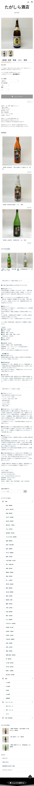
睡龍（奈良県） (9, 603)
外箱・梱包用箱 (8, 718)
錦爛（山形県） (9, 556)
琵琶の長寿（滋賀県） (11, 655)
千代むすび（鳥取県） (11, 623)
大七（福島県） (9, 619)
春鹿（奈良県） (9, 651)
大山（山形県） (9, 529)
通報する (30, 101)
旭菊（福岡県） (9, 505)
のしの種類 (3, 78)
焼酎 (6, 678)
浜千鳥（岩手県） (10, 666)
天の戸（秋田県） (10, 517)
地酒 (6, 501)
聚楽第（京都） (9, 599)
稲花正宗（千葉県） (10, 525)
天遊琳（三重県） (10, 631)
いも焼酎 (8, 682)
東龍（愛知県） (9, 513)
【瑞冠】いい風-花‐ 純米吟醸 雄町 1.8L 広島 (9, 269)
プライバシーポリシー (7, 770)
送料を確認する (16, 74)
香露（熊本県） (9, 568)
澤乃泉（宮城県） (10, 584)
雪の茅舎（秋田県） (10, 674)
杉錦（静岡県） (9, 611)
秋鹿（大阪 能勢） (10, 544)
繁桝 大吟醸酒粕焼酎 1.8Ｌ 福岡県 (24, 269)
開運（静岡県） (9, 540)
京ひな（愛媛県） (10, 552)
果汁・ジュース (9, 710)
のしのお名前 (4, 83)
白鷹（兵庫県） (9, 643)
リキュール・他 (8, 702)
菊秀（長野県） (9, 548)
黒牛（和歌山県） (10, 564)
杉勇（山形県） (9, 607)
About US (4, 758)
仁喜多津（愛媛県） (10, 639)
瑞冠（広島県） (9, 615)
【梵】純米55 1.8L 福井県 (17, 736)
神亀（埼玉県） (9, 576)
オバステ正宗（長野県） (11, 537)
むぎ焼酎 (8, 686)
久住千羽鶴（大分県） (11, 560)
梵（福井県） (9, 659)
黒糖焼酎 (8, 698)
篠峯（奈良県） (9, 596)
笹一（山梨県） (9, 580)
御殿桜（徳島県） (10, 572)
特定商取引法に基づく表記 (8, 766)
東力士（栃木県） (10, 509)
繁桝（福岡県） (9, 588)
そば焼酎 (8, 694)
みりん (7, 714)
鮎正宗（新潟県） (10, 521)
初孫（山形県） (9, 647)
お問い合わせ (5, 762)
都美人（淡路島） (10, 670)
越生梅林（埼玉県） (10, 533)
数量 (2, 87)
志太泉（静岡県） (10, 592)
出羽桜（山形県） (10, 635)
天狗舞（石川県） (10, 627)
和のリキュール (9, 706)
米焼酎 (7, 690)
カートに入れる (18, 96)
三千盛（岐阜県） (10, 662)
